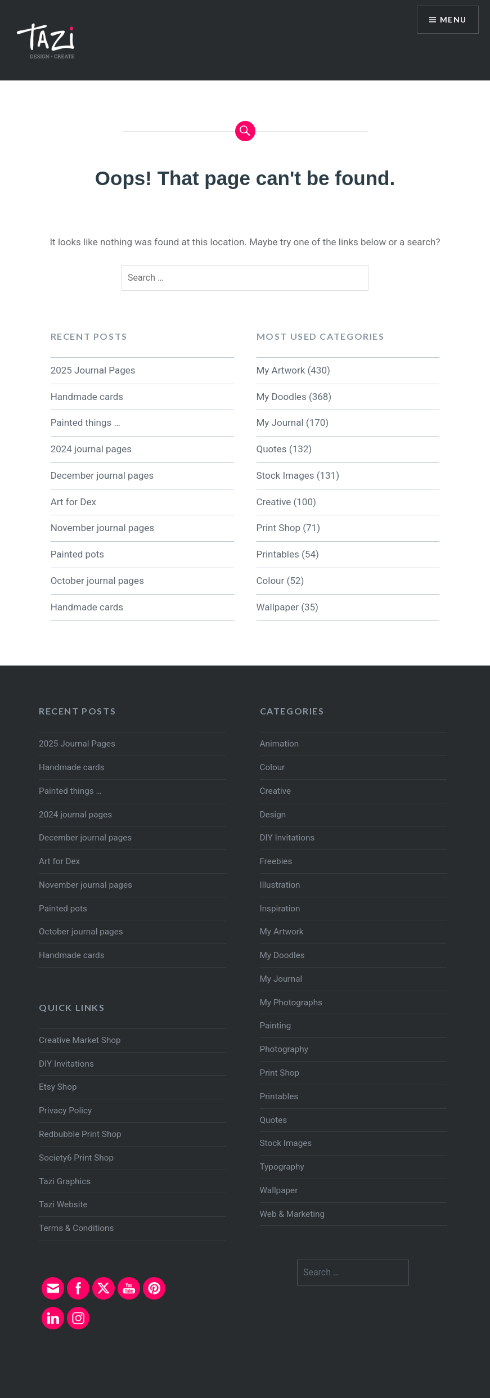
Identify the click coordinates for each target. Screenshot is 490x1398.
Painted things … (85, 422)
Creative (274, 501)
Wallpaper (278, 607)
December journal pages (102, 475)
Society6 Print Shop (76, 1158)
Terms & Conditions (76, 1228)
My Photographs (291, 1002)
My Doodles (282, 396)
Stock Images (285, 475)
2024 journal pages (91, 449)
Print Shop (278, 527)
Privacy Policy (65, 1110)
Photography (284, 1049)
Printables (278, 554)
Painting (275, 1026)
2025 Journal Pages (93, 370)
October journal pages (97, 580)
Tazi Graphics (65, 1181)
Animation (279, 744)
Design (273, 815)
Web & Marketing (292, 1214)
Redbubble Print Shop (80, 1134)
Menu (452, 20)
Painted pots (77, 554)
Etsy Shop (58, 1087)
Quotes (272, 449)
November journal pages (102, 527)
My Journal (280, 422)
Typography (282, 1167)
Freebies (276, 861)
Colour (271, 580)
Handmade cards (87, 396)
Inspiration (280, 908)
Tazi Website (63, 1204)
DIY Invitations (287, 838)
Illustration (280, 885)
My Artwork (281, 370)
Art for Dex (73, 501)
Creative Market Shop (80, 1040)
